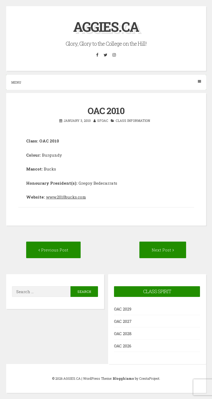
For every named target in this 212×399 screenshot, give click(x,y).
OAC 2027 (123, 321)
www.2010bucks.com (66, 197)
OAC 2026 (122, 345)
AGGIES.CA (106, 27)
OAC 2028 (123, 333)
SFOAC (102, 120)
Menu (106, 82)
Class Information (133, 120)
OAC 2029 (122, 309)
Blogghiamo (123, 378)
